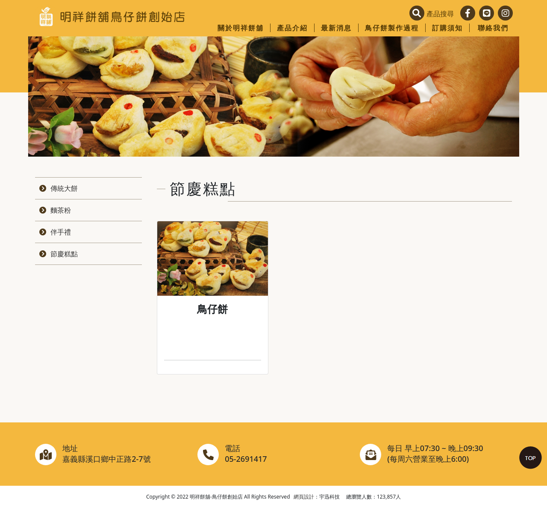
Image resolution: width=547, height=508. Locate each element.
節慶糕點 (64, 253)
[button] (433, 13)
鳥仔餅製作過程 (392, 28)
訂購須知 (447, 28)
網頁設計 (304, 496)
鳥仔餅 (212, 309)
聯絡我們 (493, 28)
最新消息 (336, 28)
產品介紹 (292, 28)
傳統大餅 (64, 188)
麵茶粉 (60, 210)
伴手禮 (60, 232)
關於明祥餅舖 (241, 28)
